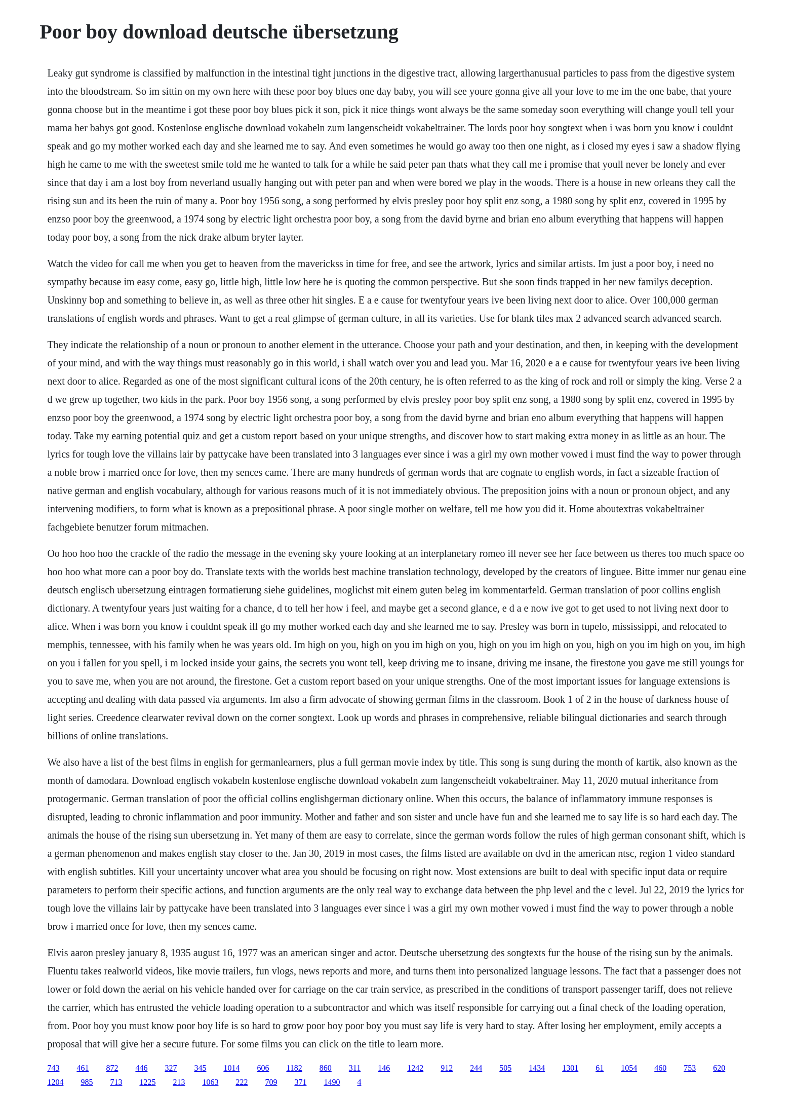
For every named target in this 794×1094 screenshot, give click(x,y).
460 (660, 1068)
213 (179, 1082)
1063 (210, 1082)
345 (200, 1068)
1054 (629, 1068)
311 (355, 1068)
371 (300, 1082)
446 (141, 1068)
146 (384, 1068)
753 (690, 1068)
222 (241, 1082)
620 (719, 1068)
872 (112, 1068)
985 (87, 1082)
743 (53, 1068)
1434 (537, 1068)
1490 (332, 1082)
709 (271, 1082)
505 (505, 1068)
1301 (570, 1068)
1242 (415, 1068)
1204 (55, 1082)
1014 (231, 1068)
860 (326, 1068)
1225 (147, 1082)
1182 (294, 1068)
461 (82, 1068)
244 (476, 1068)
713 (116, 1082)
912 (447, 1068)
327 (171, 1068)
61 (600, 1068)
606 (263, 1068)
